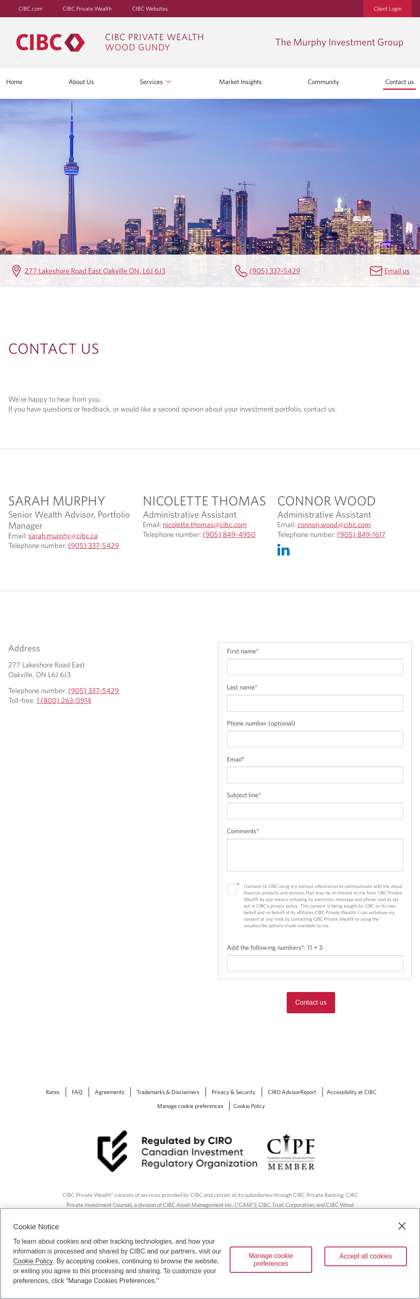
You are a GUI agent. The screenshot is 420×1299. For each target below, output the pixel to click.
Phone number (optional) (261, 723)
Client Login (388, 8)
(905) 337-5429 (93, 546)
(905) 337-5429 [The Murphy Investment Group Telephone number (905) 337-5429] (274, 270)
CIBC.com (30, 8)
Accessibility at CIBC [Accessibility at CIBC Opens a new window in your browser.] (351, 1092)
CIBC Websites (150, 8)
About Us (81, 81)
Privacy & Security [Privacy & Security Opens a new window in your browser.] (234, 1092)
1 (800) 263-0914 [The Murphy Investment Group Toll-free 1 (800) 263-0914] (64, 700)
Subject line (244, 795)
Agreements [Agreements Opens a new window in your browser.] (109, 1092)
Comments (243, 831)
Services (156, 81)
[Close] (402, 1226)
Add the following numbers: (274, 947)
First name (242, 651)
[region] (210, 1253)
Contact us (399, 81)
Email (235, 759)
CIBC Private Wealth (87, 8)
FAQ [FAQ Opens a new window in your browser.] (77, 1092)
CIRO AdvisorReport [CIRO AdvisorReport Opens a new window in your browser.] (292, 1092)
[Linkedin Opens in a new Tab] (285, 552)
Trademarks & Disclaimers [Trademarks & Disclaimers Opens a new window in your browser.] (168, 1092)
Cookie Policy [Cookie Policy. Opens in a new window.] (33, 1261)
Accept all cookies (365, 1256)
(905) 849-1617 (361, 534)
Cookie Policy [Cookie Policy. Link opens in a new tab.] (249, 1106)
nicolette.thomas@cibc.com (205, 525)
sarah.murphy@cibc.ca (63, 536)
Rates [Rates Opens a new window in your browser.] (52, 1092)
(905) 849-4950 (229, 534)
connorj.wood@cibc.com (334, 525)
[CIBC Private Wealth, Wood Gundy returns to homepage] (141, 43)
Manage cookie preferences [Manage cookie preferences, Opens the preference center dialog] (271, 1259)
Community (323, 81)
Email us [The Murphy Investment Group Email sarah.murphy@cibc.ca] (397, 270)
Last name (242, 687)
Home (14, 81)
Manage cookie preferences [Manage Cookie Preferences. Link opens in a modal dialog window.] (190, 1106)
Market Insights (240, 81)
